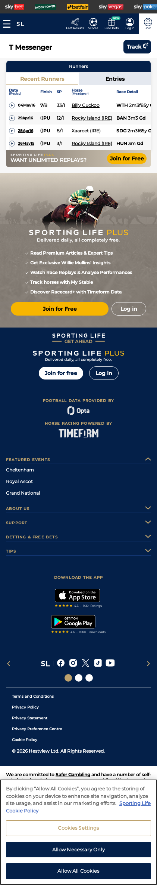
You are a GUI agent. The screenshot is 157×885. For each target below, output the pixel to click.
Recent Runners (42, 79)
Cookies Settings (78, 828)
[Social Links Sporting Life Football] (89, 678)
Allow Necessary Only (78, 849)
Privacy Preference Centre (37, 728)
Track (137, 46)
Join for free (61, 373)
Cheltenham (20, 470)
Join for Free (127, 158)
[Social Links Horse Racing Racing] (78, 678)
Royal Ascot (19, 481)
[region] (78, 832)
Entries (115, 79)
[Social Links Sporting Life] (68, 678)
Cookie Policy (24, 739)
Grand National (23, 493)
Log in (103, 373)
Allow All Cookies (78, 871)
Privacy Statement (29, 718)
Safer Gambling (73, 774)
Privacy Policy (25, 707)
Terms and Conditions (33, 696)
